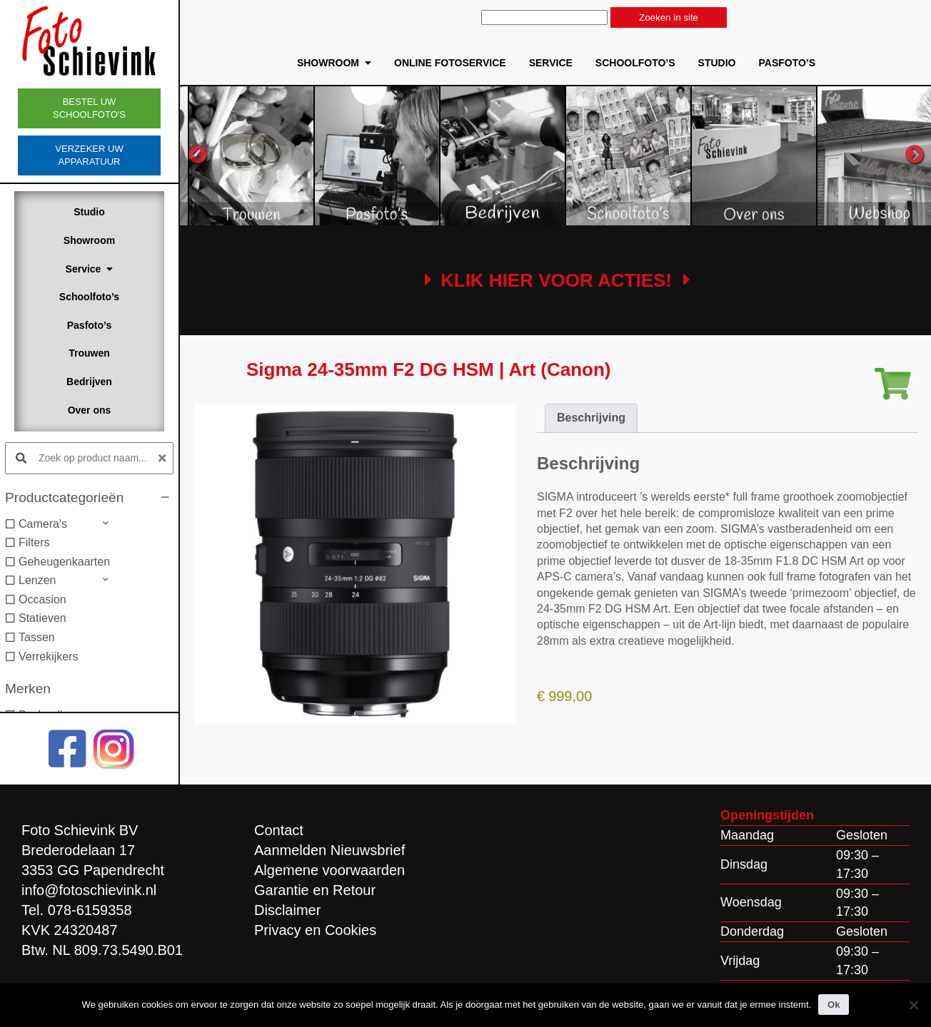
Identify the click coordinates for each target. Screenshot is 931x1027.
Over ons (89, 410)
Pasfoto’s (89, 325)
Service (90, 269)
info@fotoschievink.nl (88, 890)
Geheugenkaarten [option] (64, 562)
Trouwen (89, 353)
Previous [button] (197, 154)
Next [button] (914, 154)
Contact (278, 830)
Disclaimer (287, 910)
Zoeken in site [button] (668, 17)
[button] (89, 498)
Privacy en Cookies (315, 930)
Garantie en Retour (315, 890)
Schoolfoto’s (89, 296)
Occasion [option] (42, 599)
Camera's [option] (43, 524)
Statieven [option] (42, 618)
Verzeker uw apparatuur (89, 155)
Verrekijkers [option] (49, 656)
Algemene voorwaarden (329, 870)
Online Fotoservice (450, 62)
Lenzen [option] (37, 580)
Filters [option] (34, 542)
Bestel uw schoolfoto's (89, 108)
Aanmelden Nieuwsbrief (329, 850)
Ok (833, 1004)
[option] (332, 155)
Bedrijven (89, 381)
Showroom (89, 240)
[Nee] (913, 1005)
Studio (89, 212)
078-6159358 (90, 910)
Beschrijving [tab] (591, 418)
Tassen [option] (37, 637)
